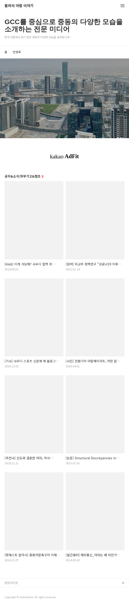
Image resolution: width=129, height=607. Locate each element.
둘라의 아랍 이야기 (19, 5)
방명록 (17, 52)
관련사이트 (11, 583)
